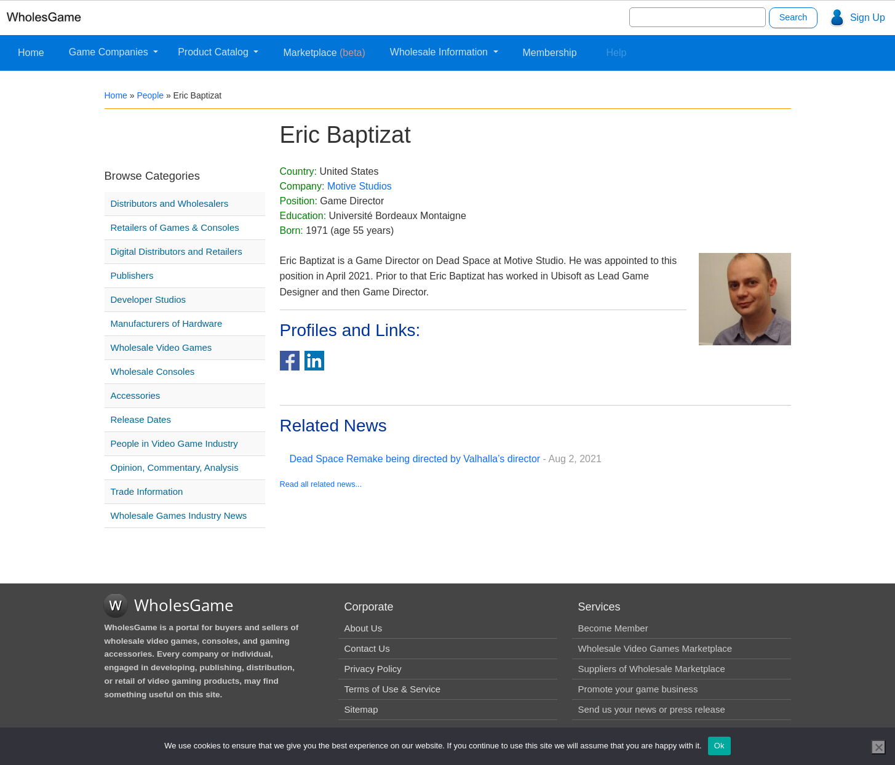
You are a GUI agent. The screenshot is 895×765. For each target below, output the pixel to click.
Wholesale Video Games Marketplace (655, 648)
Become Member (613, 628)
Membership (550, 52)
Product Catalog (214, 52)
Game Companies (110, 52)
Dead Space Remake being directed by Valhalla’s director (415, 459)
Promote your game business (638, 689)
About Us (363, 628)
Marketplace (324, 52)
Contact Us (367, 648)
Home (31, 52)
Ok (719, 745)
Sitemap (361, 709)
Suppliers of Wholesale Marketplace (651, 668)
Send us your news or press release (651, 709)
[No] (878, 747)
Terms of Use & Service (392, 689)
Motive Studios (359, 186)
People (150, 95)
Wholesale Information (440, 52)
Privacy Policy (373, 668)
